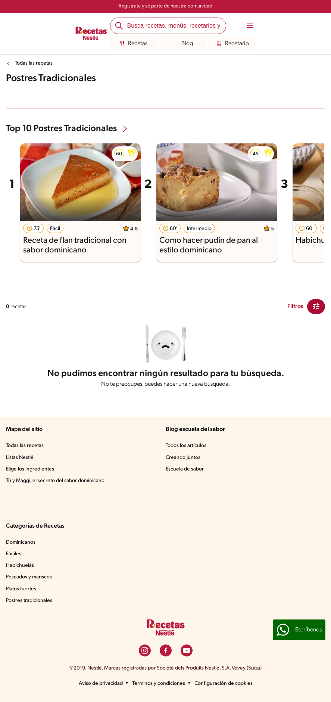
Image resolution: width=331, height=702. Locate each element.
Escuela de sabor (185, 469)
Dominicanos (20, 542)
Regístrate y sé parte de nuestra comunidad (165, 6)
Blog (183, 44)
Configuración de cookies (223, 683)
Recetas (133, 44)
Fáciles (13, 554)
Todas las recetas (34, 63)
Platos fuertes (21, 589)
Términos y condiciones (158, 683)
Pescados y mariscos (29, 577)
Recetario (232, 44)
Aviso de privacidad (101, 683)
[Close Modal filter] (316, 306)
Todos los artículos (186, 445)
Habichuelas (20, 565)
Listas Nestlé (20, 457)
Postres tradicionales (29, 600)
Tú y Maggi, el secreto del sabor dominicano (55, 481)
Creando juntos (183, 457)
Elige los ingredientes (30, 469)
